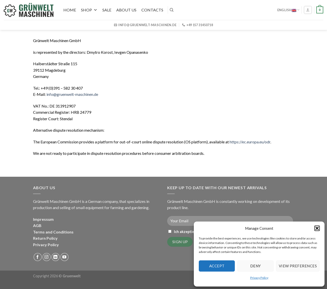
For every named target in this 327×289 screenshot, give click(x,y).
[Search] (171, 10)
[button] (317, 228)
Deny (255, 266)
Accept (217, 266)
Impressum (43, 219)
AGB (37, 225)
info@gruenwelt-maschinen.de (72, 94)
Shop (89, 9)
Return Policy (45, 238)
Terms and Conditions (53, 232)
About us (126, 9)
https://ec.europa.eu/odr (250, 141)
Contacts (152, 9)
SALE (106, 9)
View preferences (298, 266)
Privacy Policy (259, 278)
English (288, 9)
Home (69, 9)
